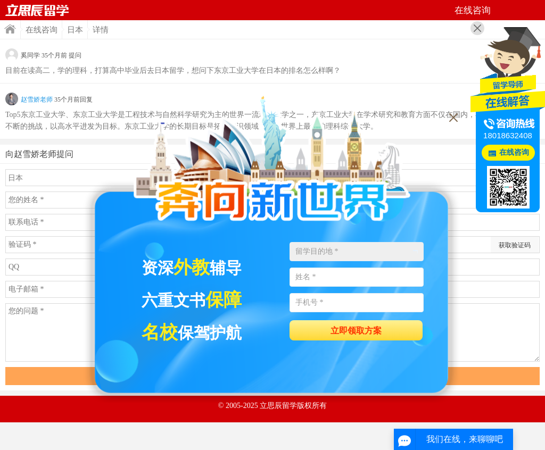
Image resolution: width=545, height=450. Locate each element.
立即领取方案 (356, 331)
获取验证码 (515, 245)
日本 (75, 30)
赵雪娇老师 (37, 99)
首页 (37, 10)
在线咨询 (41, 30)
